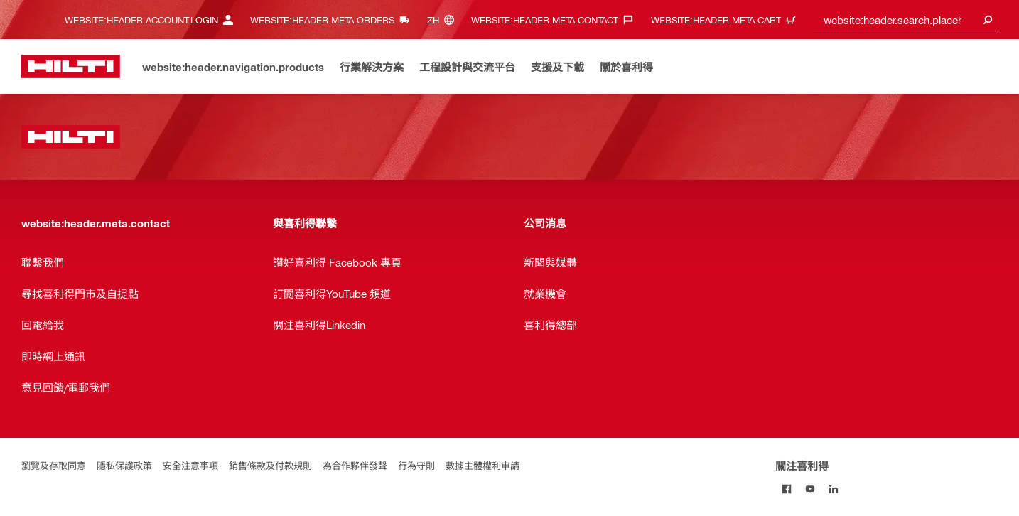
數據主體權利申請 (482, 465)
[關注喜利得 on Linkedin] (834, 488)
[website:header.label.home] (70, 66)
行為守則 (416, 465)
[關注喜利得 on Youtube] (810, 488)
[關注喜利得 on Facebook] (787, 488)
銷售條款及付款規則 (270, 465)
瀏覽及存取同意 (53, 465)
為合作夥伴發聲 (355, 465)
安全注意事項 (190, 465)
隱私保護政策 (124, 465)
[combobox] (905, 19)
